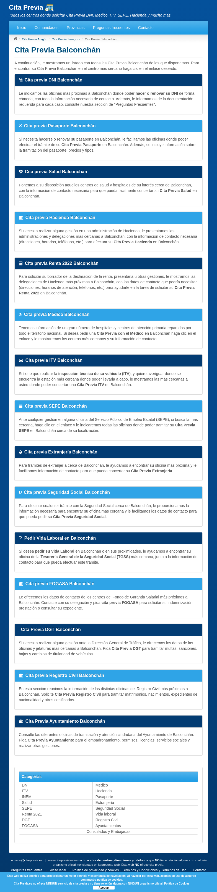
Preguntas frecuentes (111, 27)
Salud (27, 802)
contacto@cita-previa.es (26, 860)
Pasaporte (104, 797)
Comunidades (46, 27)
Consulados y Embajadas (109, 831)
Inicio (21, 27)
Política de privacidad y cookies (96, 870)
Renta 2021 (32, 814)
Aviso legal (58, 870)
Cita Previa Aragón (34, 39)
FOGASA (30, 826)
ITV (25, 791)
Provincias (76, 27)
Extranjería (104, 802)
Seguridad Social (110, 808)
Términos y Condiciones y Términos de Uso (154, 870)
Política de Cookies (177, 883)
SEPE (27, 808)
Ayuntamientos (108, 826)
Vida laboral (105, 814)
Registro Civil (106, 820)
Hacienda (103, 791)
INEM (27, 797)
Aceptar (104, 887)
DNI (25, 785)
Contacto (146, 27)
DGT (26, 820)
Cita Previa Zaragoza (66, 39)
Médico (101, 785)
